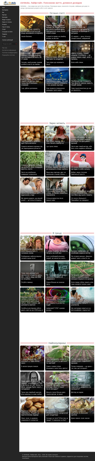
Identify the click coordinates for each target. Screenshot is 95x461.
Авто (3, 7)
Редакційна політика (8, 55)
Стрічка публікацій (7, 40)
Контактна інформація (9, 50)
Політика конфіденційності (10, 52)
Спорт (4, 29)
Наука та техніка (7, 22)
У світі (4, 36)
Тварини (4, 34)
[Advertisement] (57, 107)
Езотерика (5, 10)
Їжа (3, 12)
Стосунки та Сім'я (7, 31)
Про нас (4, 48)
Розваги (4, 24)
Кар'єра (4, 14)
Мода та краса (6, 19)
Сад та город (6, 27)
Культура (4, 17)
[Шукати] (16, 44)
